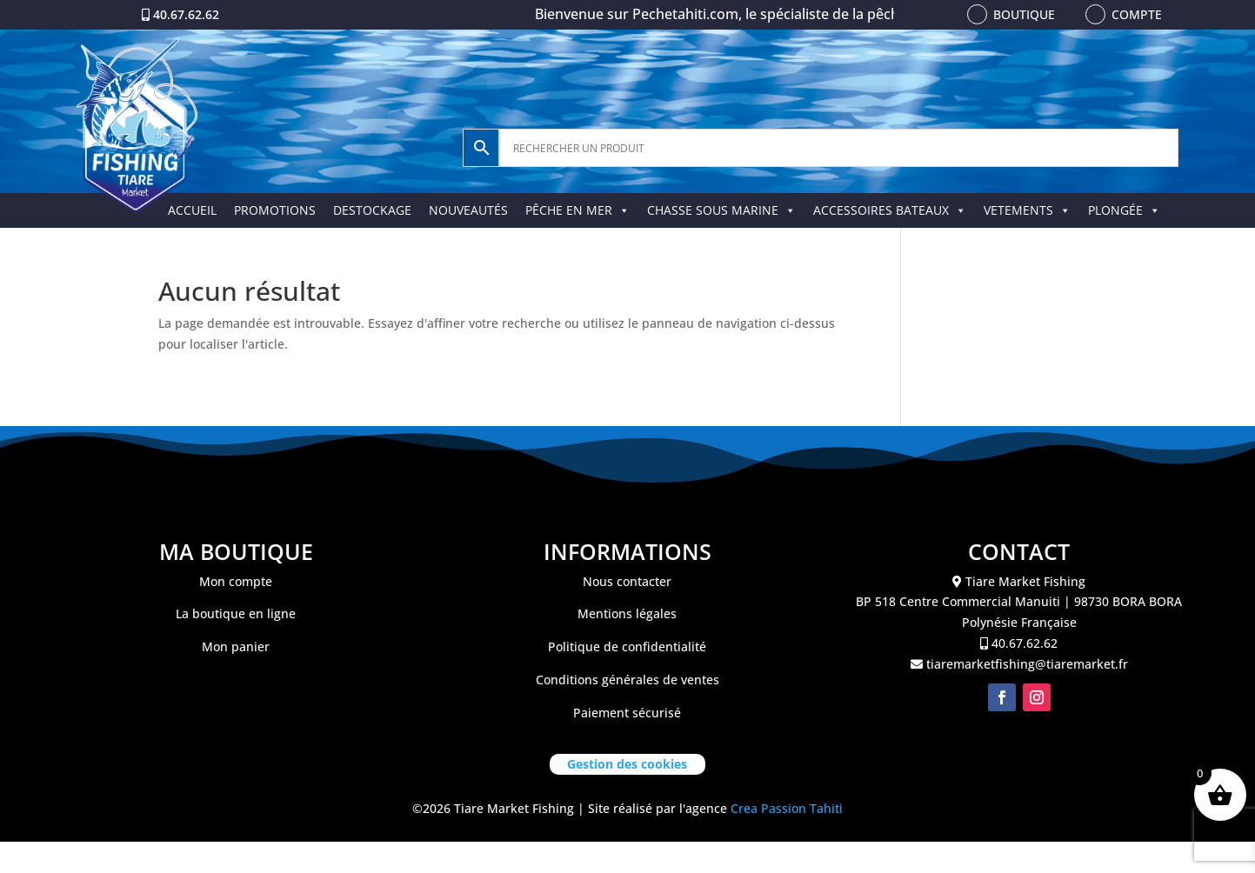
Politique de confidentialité (627, 646)
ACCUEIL (192, 210)
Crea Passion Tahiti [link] (787, 808)
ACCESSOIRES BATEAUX (889, 210)
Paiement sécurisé (627, 712)
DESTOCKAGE (372, 210)
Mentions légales (627, 613)
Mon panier (236, 646)
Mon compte (235, 581)
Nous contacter (627, 581)
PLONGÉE (1124, 210)
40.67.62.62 (186, 14)
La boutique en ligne (236, 613)
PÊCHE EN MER (577, 210)
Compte (1136, 14)
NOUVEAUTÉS (468, 210)
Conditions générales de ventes (627, 679)
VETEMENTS (1027, 210)
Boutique (1024, 14)
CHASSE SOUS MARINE (721, 210)
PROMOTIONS (275, 210)
